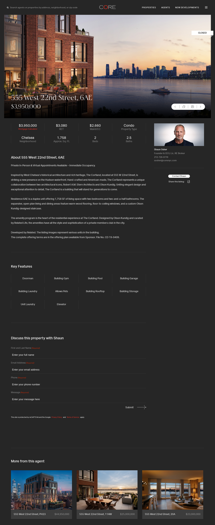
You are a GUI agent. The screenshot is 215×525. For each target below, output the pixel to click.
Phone (18, 378)
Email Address (22, 363)
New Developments (187, 8)
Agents (165, 8)
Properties (149, 8)
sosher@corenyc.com (165, 160)
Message (20, 393)
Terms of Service (73, 417)
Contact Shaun (179, 176)
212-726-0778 (161, 157)
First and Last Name (25, 348)
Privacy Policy (57, 417)
